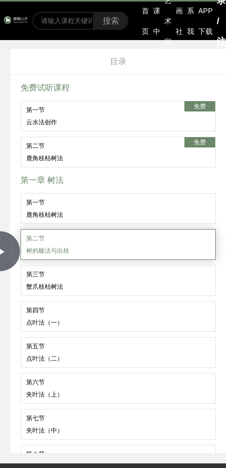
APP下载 (205, 21)
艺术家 (168, 21)
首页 (145, 21)
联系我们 (190, 21)
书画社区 (179, 21)
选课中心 (156, 21)
